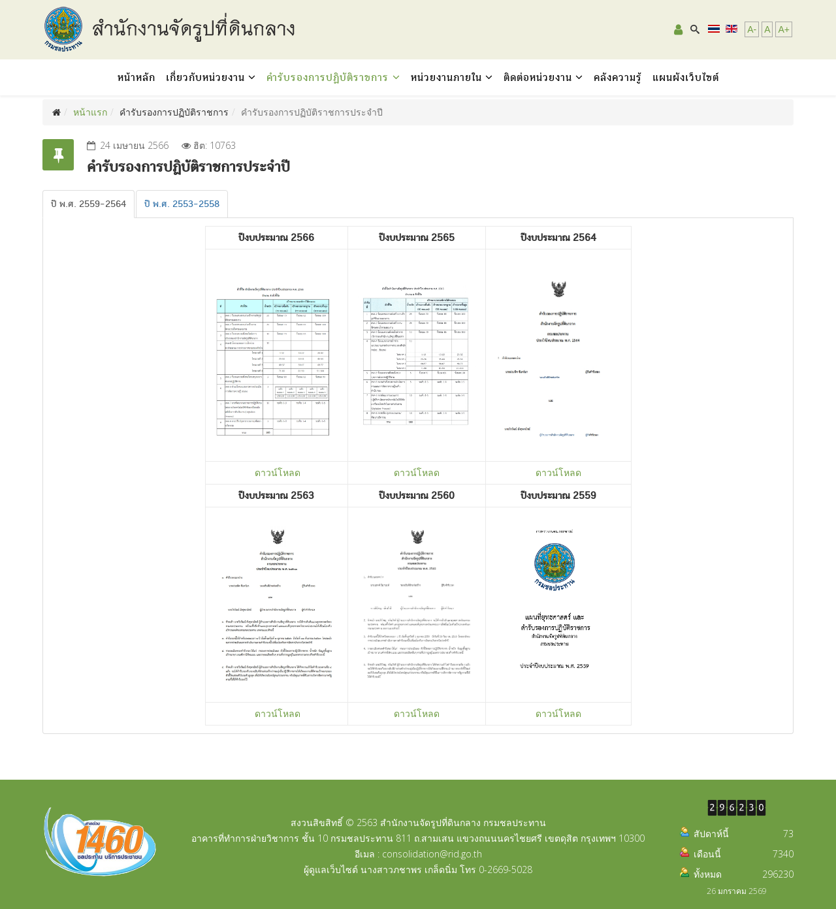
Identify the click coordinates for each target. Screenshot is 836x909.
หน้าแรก (90, 112)
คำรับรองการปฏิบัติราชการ (329, 77)
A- (751, 29)
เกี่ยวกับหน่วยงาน (205, 77)
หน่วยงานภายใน (446, 77)
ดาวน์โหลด (277, 472)
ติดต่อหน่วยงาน (538, 77)
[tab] (88, 204)
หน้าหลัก (136, 77)
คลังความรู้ (618, 77)
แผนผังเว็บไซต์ (685, 77)
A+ (784, 29)
